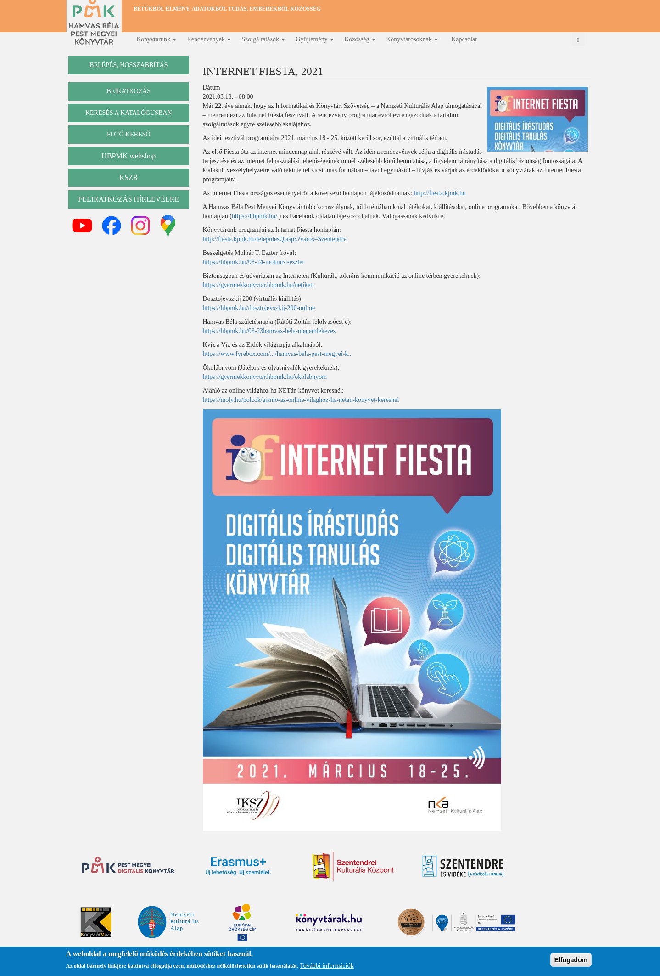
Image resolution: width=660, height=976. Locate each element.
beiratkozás (128, 91)
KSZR (128, 177)
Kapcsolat (464, 39)
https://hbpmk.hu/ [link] (254, 216)
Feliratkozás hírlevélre (128, 199)
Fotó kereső (129, 134)
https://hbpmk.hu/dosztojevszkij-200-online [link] (259, 308)
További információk (327, 965)
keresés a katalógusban (128, 112)
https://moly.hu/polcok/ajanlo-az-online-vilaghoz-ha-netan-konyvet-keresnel (301, 399)
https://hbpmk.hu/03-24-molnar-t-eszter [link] (254, 262)
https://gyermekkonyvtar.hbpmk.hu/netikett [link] (258, 285)
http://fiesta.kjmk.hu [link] (440, 193)
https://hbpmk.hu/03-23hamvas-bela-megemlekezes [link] (269, 330)
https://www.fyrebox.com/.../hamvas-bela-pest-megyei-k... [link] (278, 353)
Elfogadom (570, 960)
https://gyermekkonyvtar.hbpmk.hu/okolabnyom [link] (265, 376)
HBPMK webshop (128, 156)
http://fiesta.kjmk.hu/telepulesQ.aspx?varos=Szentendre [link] (275, 239)
